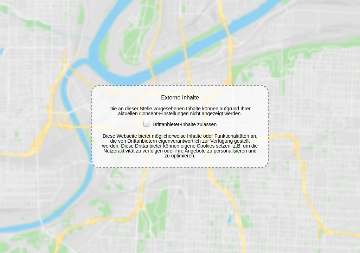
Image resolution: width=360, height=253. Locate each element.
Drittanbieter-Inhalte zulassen (180, 124)
